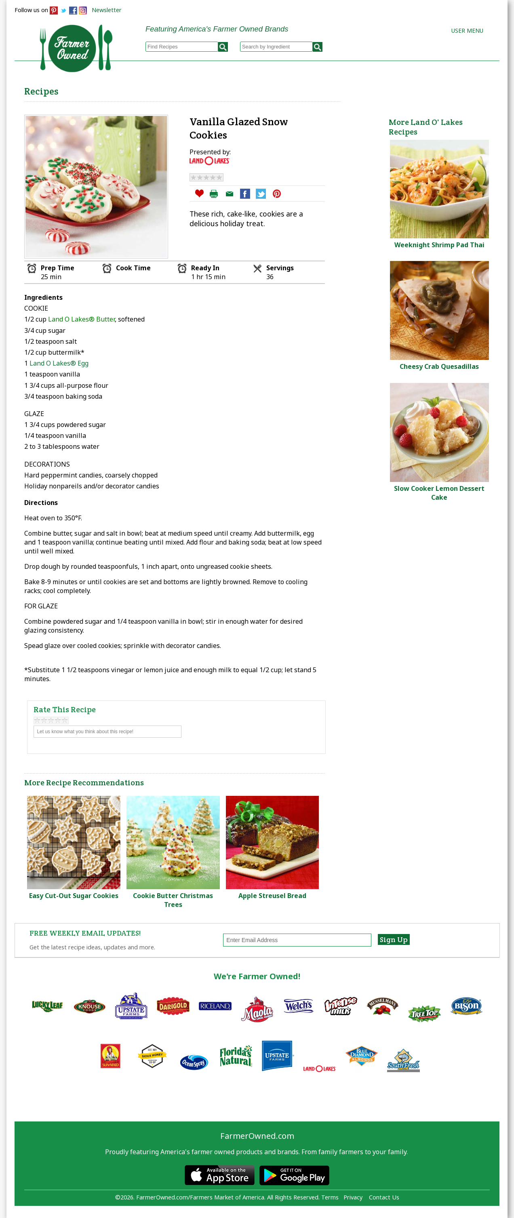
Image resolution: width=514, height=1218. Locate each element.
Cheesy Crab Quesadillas (439, 366)
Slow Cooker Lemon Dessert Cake (439, 493)
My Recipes (229, 89)
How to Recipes (294, 89)
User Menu (467, 30)
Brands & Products (372, 89)
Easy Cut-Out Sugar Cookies (73, 895)
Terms (330, 1197)
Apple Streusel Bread (272, 895)
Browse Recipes (163, 89)
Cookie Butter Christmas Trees (173, 900)
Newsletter (107, 10)
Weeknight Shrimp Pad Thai (439, 244)
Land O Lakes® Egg (58, 363)
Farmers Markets (454, 89)
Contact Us (384, 1197)
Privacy (352, 1197)
